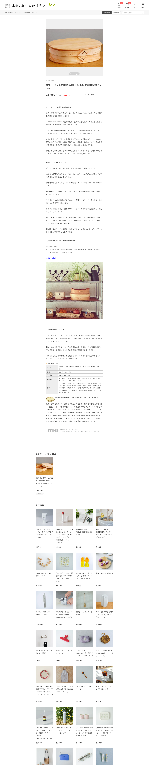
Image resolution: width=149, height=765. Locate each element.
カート (135, 7)
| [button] (72, 74)
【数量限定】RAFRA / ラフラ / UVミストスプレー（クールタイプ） (64, 730)
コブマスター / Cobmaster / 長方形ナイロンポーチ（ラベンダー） (84, 653)
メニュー (143, 7)
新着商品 (119, 7)
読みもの (127, 7)
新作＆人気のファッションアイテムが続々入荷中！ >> (21, 13)
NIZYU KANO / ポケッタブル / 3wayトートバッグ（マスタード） (104, 653)
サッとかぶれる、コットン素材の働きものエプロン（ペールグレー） (64, 689)
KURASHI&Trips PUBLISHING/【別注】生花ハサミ (84, 532)
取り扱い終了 (50, 80)
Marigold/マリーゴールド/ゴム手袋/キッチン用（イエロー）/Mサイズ (84, 576)
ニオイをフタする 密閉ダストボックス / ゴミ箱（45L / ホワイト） (104, 614)
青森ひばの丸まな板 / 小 (104, 573)
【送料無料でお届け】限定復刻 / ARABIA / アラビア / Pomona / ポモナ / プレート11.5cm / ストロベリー (44, 691)
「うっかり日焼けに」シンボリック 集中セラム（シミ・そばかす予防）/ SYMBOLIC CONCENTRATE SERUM (44, 733)
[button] (49, 48)
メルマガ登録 (89, 94)
